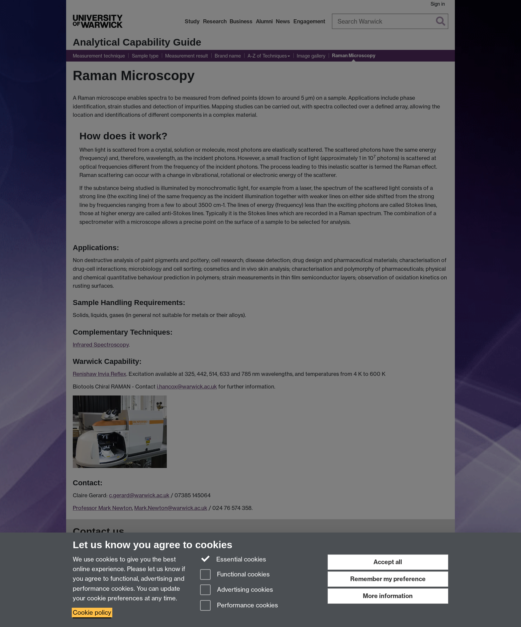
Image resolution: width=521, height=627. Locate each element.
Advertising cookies (236, 590)
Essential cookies (233, 558)
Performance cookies (239, 606)
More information (388, 596)
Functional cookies (235, 575)
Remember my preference (388, 579)
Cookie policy (92, 612)
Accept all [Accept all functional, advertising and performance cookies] (387, 562)
